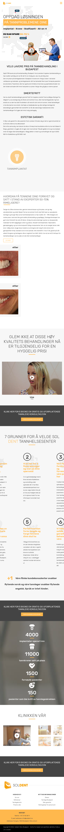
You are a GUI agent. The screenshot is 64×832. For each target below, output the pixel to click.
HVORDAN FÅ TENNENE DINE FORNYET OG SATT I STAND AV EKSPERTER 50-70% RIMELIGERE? (28, 199)
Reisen (47, 797)
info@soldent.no (27, 818)
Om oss (17, 797)
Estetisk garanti (32, 117)
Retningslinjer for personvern (47, 805)
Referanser (17, 800)
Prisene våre (17, 805)
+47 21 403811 (7, 829)
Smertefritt (32, 93)
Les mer (6, 37)
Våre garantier (47, 802)
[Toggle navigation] (61, 3)
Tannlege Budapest (47, 800)
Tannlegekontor (17, 802)
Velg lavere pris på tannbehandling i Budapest (32, 68)
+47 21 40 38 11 (25, 815)
